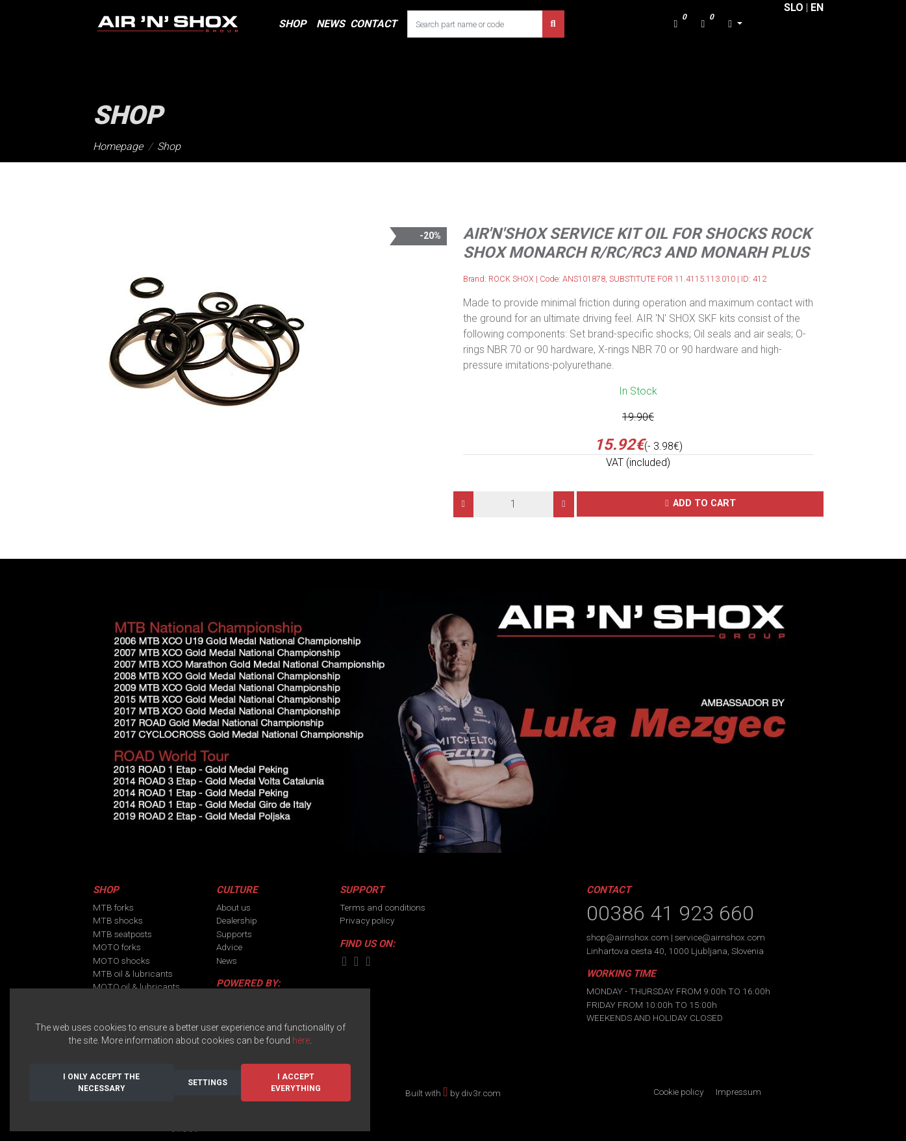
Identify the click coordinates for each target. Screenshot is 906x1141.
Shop (169, 146)
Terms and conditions (382, 907)
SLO (793, 7)
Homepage (118, 146)
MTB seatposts (122, 934)
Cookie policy (678, 1091)
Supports (234, 934)
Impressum (738, 1091)
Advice (229, 947)
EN (817, 7)
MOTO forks (117, 947)
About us (233, 907)
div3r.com (481, 1093)
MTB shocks (118, 920)
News (226, 960)
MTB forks (113, 907)
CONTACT (373, 24)
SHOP (292, 24)
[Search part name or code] (475, 24)
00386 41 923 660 (670, 913)
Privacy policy (367, 920)
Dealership (236, 920)
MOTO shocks (121, 960)
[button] (735, 24)
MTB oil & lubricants (133, 973)
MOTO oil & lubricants (136, 986)
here (301, 1040)
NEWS (330, 24)
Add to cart (704, 503)
